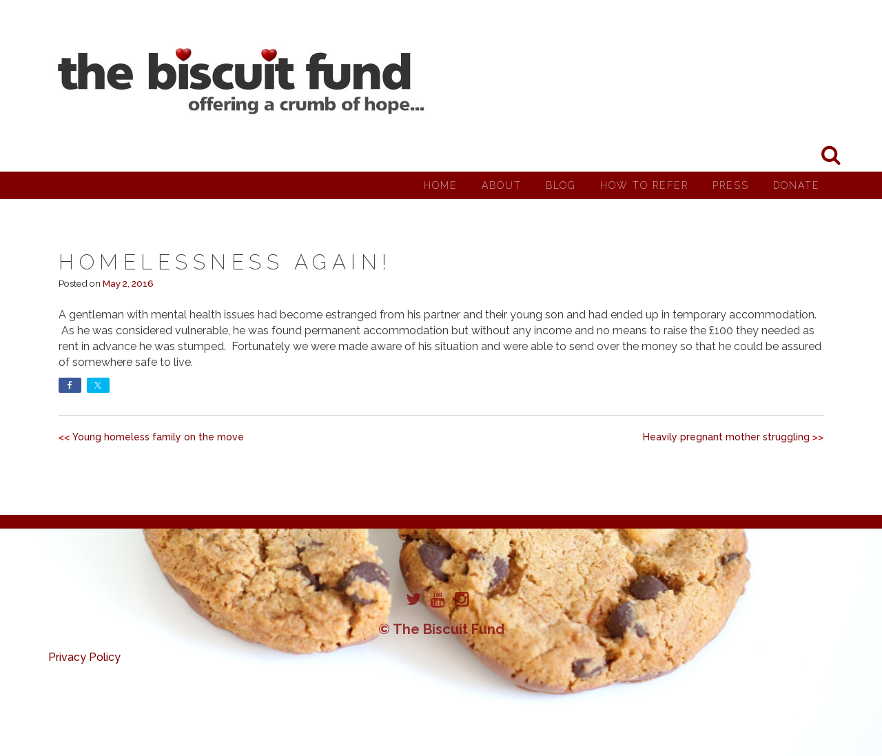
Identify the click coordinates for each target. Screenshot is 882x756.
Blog (561, 185)
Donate (796, 185)
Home (441, 185)
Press (730, 185)
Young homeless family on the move (158, 436)
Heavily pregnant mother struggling (726, 436)
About (502, 185)
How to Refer (644, 185)
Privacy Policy (84, 657)
